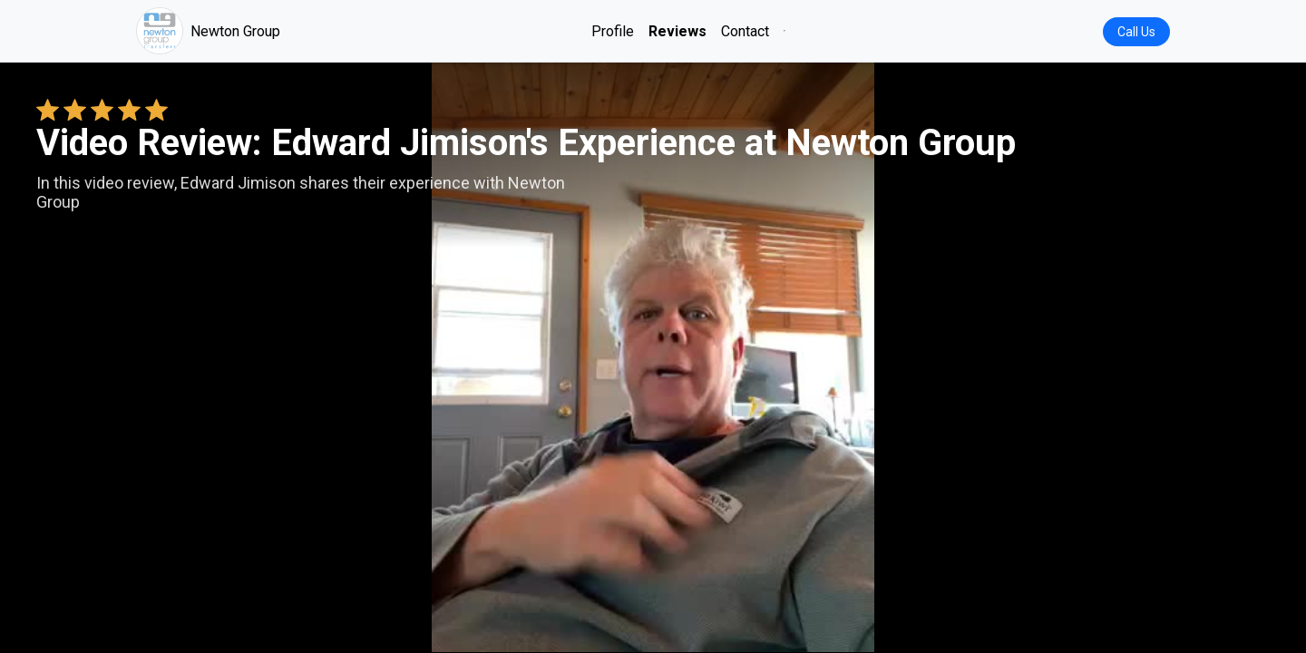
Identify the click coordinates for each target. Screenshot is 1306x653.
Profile (612, 31)
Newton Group (208, 30)
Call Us (1136, 31)
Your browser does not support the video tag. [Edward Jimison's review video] (653, 357)
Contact (745, 31)
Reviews (677, 31)
